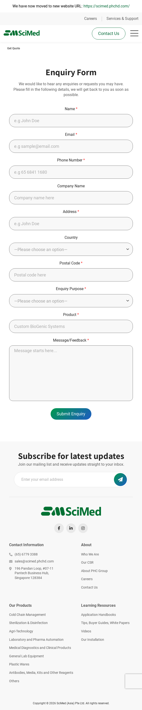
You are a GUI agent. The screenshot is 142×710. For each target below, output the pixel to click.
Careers (90, 18)
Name (71, 109)
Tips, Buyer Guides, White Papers (105, 623)
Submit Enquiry (71, 413)
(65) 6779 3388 (23, 554)
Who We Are (90, 554)
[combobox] (71, 249)
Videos (86, 631)
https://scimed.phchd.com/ (106, 6)
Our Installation (92, 639)
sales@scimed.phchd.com (31, 561)
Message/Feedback (71, 340)
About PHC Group (94, 571)
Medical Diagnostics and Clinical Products (40, 648)
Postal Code (71, 263)
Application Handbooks (98, 615)
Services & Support (122, 18)
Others (14, 681)
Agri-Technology (21, 631)
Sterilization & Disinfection (28, 623)
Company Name (71, 186)
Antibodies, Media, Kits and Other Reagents (41, 673)
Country (71, 237)
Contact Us (108, 33)
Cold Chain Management (27, 615)
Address (71, 211)
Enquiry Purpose (71, 288)
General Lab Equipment (26, 656)
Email (71, 134)
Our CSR (87, 562)
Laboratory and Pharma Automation (36, 639)
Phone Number (71, 160)
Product (71, 314)
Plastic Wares (19, 664)
